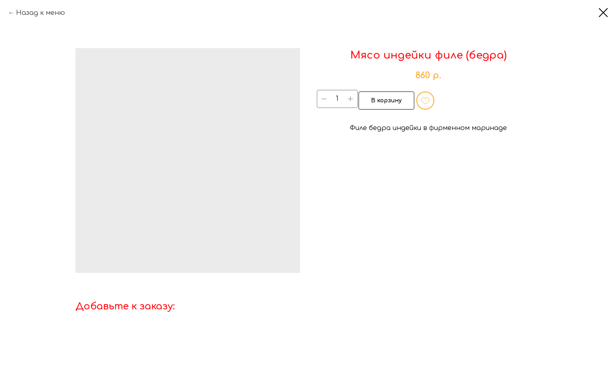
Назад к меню (40, 12)
